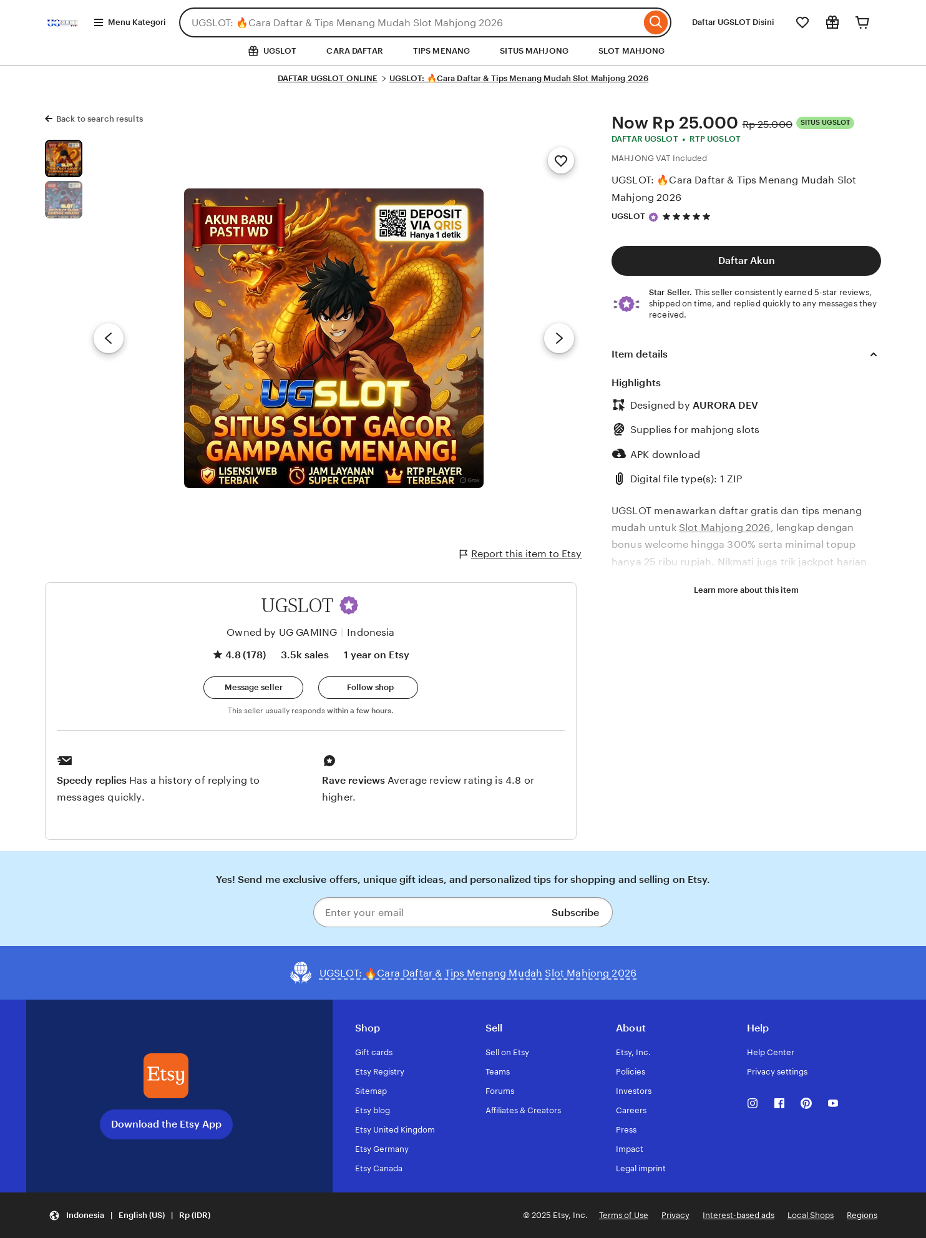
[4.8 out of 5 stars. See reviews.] (688, 216)
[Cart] (862, 22)
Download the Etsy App (166, 1124)
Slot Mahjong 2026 (725, 528)
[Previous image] (109, 338)
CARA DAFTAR (354, 51)
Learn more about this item (746, 590)
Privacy (675, 1215)
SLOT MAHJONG (631, 51)
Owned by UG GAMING (282, 632)
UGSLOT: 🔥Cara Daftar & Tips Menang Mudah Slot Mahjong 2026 (519, 78)
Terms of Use (623, 1215)
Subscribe (575, 913)
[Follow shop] (368, 687)
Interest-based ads (738, 1215)
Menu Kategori (129, 22)
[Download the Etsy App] (166, 1075)
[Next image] (559, 338)
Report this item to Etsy (521, 554)
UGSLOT (628, 216)
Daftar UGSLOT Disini (733, 22)
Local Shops (810, 1215)
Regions (862, 1215)
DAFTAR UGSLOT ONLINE (328, 78)
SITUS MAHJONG (534, 51)
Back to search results (99, 119)
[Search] (656, 22)
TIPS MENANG (441, 51)
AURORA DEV (725, 405)
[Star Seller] (653, 217)
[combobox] (410, 22)
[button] (349, 605)
